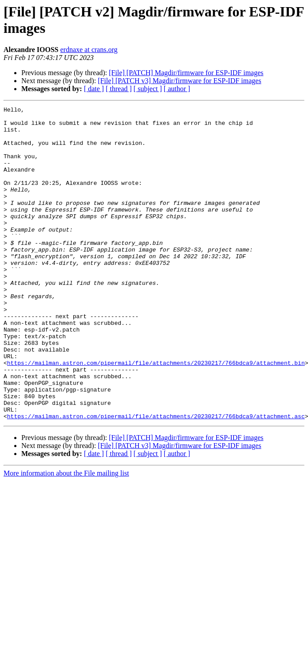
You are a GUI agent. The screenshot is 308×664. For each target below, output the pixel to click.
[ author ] (177, 88)
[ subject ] (148, 88)
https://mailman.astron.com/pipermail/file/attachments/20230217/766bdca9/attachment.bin (156, 415)
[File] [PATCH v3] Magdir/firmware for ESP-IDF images (179, 80)
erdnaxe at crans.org (89, 49)
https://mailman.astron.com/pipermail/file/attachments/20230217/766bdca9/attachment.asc (156, 479)
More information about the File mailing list (66, 536)
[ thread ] (119, 88)
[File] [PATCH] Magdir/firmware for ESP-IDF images (186, 72)
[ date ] (94, 88)
